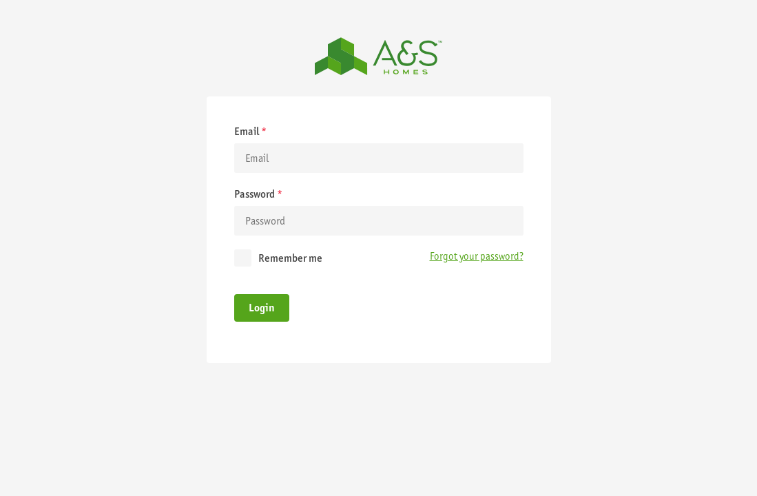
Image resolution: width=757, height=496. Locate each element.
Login (262, 307)
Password (258, 193)
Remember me (290, 258)
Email (250, 131)
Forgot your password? (476, 256)
